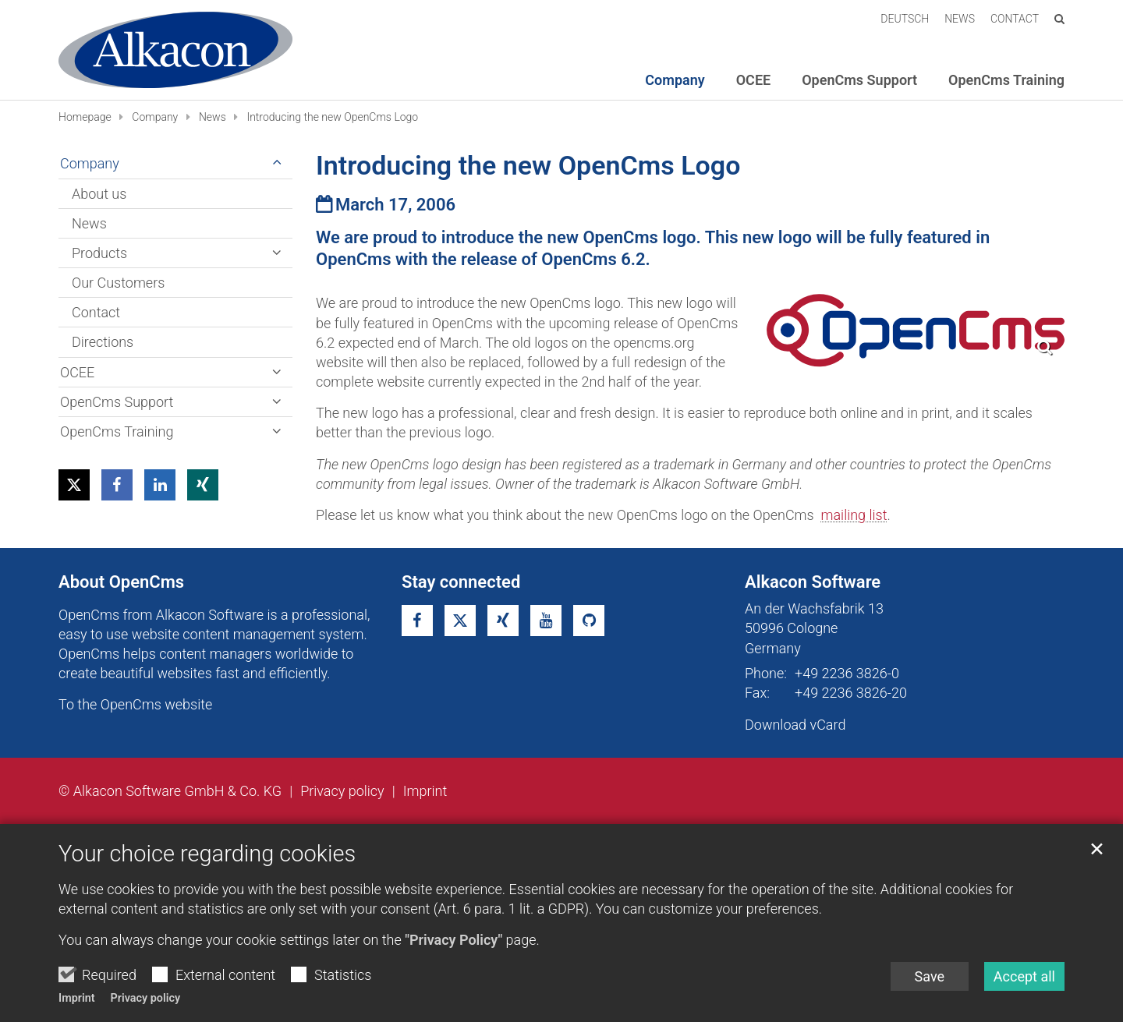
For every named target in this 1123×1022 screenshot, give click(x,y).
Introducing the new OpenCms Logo (332, 117)
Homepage (85, 117)
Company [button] (674, 80)
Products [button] (99, 253)
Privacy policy (146, 998)
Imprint (76, 998)
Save (930, 976)
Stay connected (461, 582)
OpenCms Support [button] (859, 80)
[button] (74, 484)
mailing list (853, 515)
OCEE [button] (753, 80)
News (212, 117)
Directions (102, 342)
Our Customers (118, 282)
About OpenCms (121, 582)
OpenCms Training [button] (1006, 80)
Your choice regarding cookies (207, 853)
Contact (96, 312)
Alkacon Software (812, 582)
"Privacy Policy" (453, 940)
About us (99, 194)
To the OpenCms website (135, 704)
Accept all (1024, 976)
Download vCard (795, 724)
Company (155, 117)
